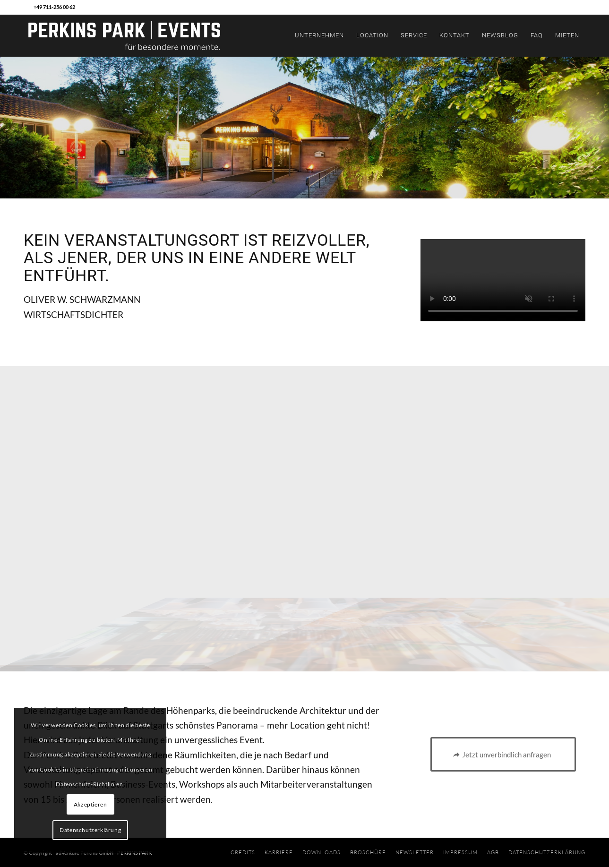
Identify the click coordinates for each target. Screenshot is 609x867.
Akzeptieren (90, 804)
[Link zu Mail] (26, 7)
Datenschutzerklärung (90, 829)
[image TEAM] (102, 518)
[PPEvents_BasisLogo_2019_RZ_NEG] (124, 35)
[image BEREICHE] (305, 436)
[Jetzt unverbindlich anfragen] (503, 754)
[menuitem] (319, 35)
